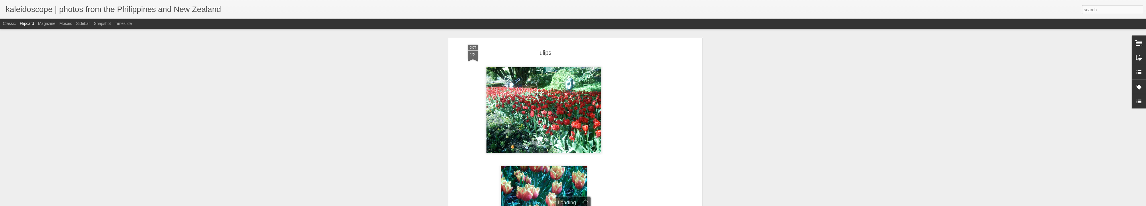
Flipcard (27, 23)
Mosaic (65, 23)
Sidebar (83, 23)
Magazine (47, 23)
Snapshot (102, 23)
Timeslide (123, 23)
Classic (9, 23)
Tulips (544, 42)
